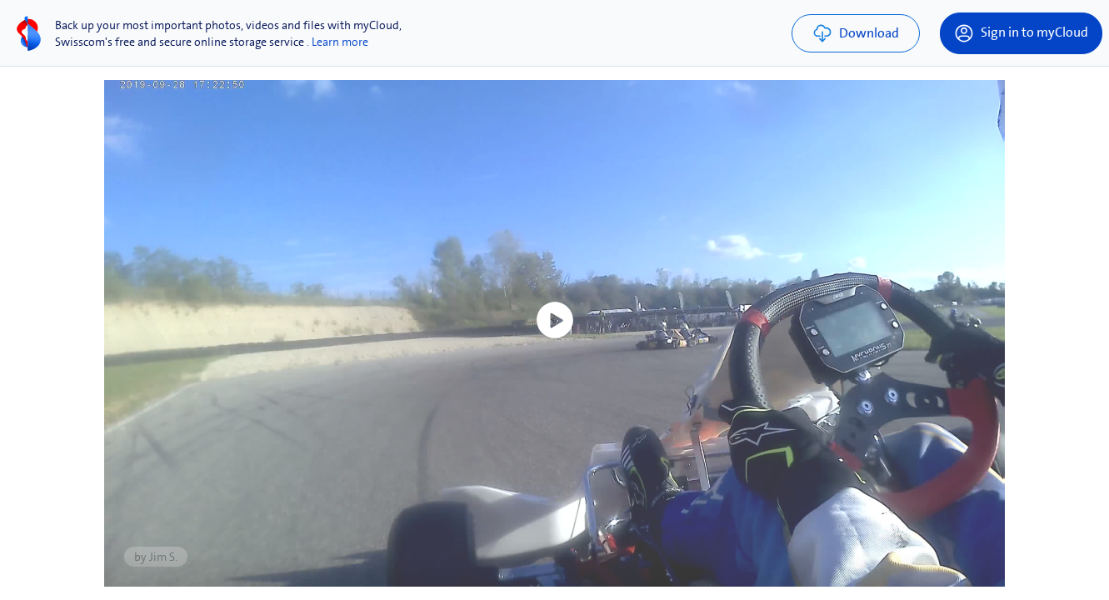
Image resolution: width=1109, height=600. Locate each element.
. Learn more (337, 41)
